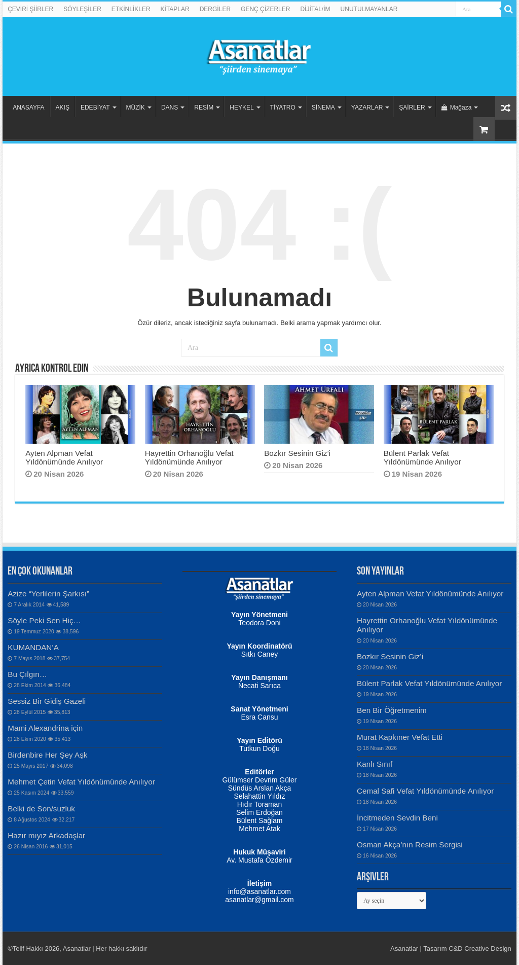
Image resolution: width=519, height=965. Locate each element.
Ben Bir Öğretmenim (392, 710)
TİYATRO (282, 107)
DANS (169, 107)
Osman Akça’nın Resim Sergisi (410, 844)
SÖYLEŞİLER (82, 9)
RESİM (203, 107)
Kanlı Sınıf (374, 764)
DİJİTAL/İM (315, 9)
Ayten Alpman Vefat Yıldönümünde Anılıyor (64, 457)
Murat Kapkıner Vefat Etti (399, 737)
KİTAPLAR (175, 9)
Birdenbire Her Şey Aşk (47, 754)
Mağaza (456, 107)
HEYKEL (241, 107)
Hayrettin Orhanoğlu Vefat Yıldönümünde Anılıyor (189, 457)
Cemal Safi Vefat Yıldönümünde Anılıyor (425, 791)
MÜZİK (135, 107)
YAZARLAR (367, 107)
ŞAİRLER (412, 107)
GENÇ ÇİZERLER (265, 9)
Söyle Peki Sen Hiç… (44, 620)
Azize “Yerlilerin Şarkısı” (48, 593)
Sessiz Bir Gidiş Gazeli (47, 701)
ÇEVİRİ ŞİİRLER (30, 9)
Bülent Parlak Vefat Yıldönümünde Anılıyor (422, 457)
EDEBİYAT (95, 107)
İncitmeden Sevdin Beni (397, 817)
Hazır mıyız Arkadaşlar (46, 835)
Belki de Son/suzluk (41, 808)
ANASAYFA (28, 107)
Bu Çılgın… (27, 674)
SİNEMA (323, 107)
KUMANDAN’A (33, 647)
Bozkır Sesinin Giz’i (297, 453)
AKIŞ (62, 107)
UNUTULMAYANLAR (369, 9)
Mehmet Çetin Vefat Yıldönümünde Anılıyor (81, 781)
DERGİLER (215, 9)
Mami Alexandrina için (45, 728)
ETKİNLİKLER (131, 9)
